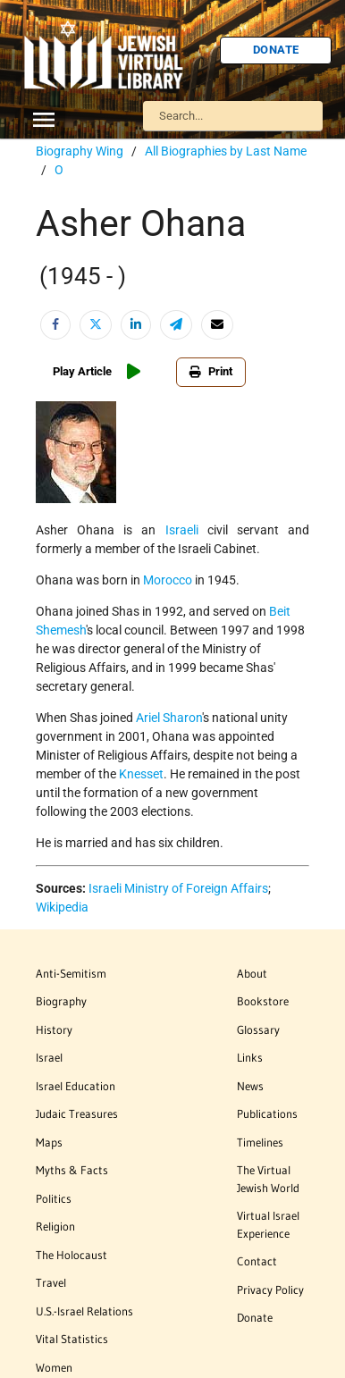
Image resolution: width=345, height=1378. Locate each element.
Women (54, 1367)
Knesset (141, 774)
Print (210, 371)
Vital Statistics (72, 1339)
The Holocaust (71, 1255)
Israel (49, 1057)
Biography (61, 1001)
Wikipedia (62, 907)
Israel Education (75, 1086)
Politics (54, 1198)
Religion (55, 1226)
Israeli (181, 530)
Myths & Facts (72, 1170)
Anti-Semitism (71, 973)
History (54, 1029)
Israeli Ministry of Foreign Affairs (178, 888)
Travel (51, 1282)
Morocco (167, 580)
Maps (49, 1142)
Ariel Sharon (169, 717)
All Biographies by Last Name (226, 151)
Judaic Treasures (77, 1113)
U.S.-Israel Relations (84, 1311)
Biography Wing (79, 151)
